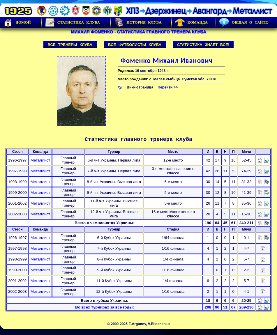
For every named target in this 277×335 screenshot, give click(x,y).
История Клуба (137, 22)
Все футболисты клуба (134, 44)
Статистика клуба (72, 22)
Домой (17, 22)
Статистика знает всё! (203, 44)
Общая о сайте (243, 22)
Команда (191, 22)
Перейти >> (168, 87)
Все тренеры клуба (70, 44)
